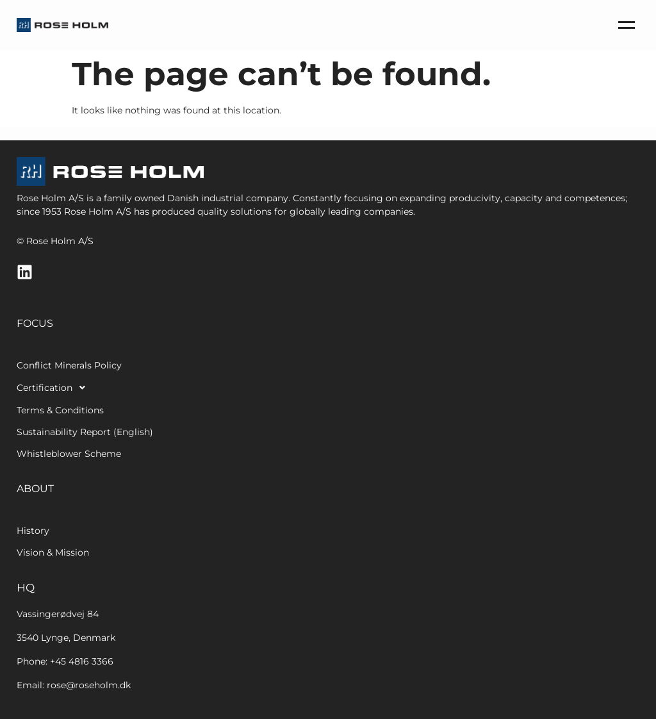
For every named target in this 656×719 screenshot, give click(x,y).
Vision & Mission (53, 552)
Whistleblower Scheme (69, 453)
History (33, 530)
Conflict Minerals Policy (69, 365)
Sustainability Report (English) (85, 432)
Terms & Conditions (60, 410)
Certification (54, 387)
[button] (136, 387)
